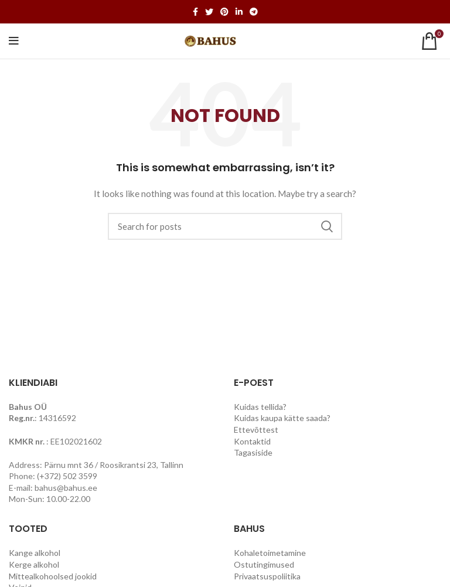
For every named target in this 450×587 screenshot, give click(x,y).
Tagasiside (253, 452)
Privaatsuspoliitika (267, 576)
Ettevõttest (256, 430)
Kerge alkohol (34, 564)
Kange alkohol (34, 553)
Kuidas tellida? (260, 407)
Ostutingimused (264, 564)
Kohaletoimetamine (270, 553)
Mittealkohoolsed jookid (53, 576)
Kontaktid (252, 441)
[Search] (225, 226)
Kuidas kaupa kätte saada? (282, 418)
